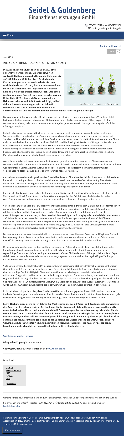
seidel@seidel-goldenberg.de (106, 28)
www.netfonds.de (56, 348)
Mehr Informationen (24, 423)
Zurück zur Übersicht (110, 46)
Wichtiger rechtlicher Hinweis (18, 335)
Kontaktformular (11, 405)
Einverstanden (12, 430)
